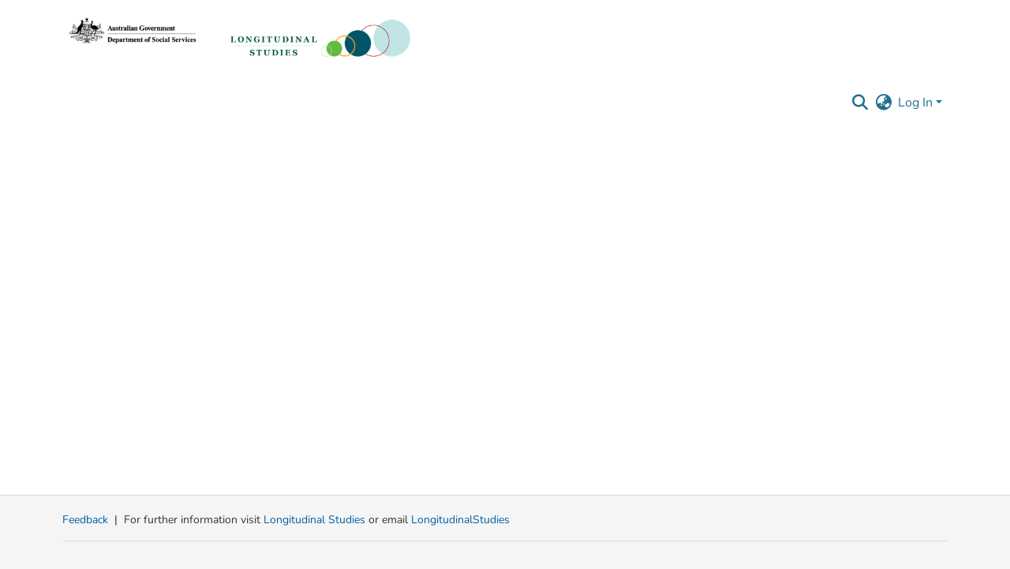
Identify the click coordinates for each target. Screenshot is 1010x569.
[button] (860, 102)
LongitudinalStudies (460, 519)
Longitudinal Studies (316, 519)
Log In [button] (917, 102)
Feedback (85, 519)
